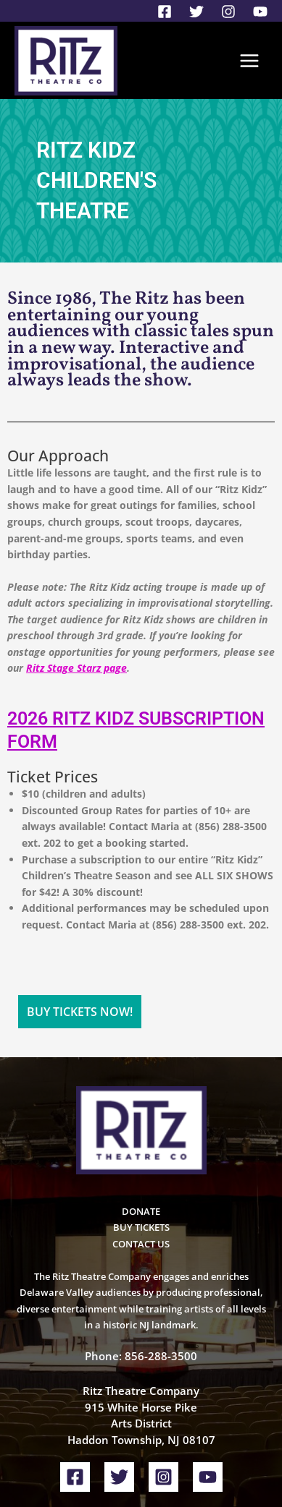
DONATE (141, 1139)
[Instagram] (228, 11)
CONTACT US (141, 1172)
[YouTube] (260, 11)
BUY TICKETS (141, 1155)
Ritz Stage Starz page (76, 668)
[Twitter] (196, 11)
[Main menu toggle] (249, 60)
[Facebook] (164, 11)
